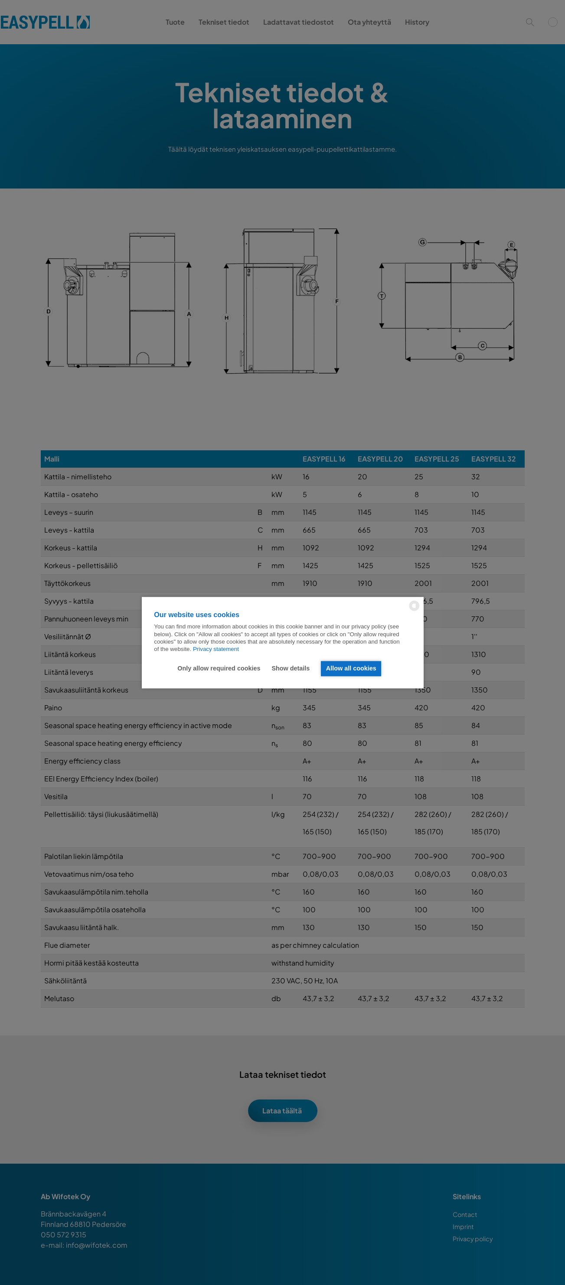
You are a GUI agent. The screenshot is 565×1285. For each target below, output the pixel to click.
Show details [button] (290, 668)
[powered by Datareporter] (414, 610)
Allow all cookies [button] (351, 668)
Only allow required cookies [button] (218, 668)
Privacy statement (216, 649)
